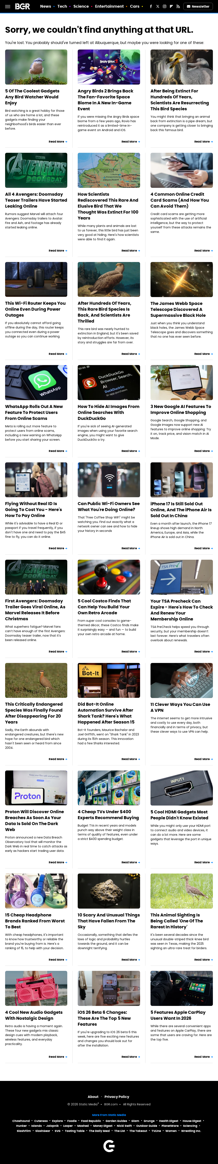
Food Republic (91, 1121)
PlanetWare (170, 1126)
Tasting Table (75, 1131)
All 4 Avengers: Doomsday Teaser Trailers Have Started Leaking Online (36, 200)
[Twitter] (157, 6)
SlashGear (42, 1131)
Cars (134, 6)
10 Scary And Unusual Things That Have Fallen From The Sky (109, 921)
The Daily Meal (99, 1131)
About (93, 1097)
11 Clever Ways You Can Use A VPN (180, 707)
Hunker (21, 1126)
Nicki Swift (124, 1126)
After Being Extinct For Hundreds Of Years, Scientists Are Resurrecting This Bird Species (180, 100)
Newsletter (198, 6)
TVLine (156, 1131)
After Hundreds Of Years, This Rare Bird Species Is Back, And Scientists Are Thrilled (104, 312)
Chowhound (21, 1121)
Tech (62, 6)
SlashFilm (24, 1131)
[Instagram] (164, 6)
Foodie (72, 1121)
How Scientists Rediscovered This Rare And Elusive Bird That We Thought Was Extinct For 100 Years (108, 206)
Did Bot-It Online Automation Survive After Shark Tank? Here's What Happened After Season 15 (106, 713)
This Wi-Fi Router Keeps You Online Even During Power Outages (35, 309)
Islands (36, 1126)
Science (81, 6)
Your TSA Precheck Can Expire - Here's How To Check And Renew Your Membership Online (182, 610)
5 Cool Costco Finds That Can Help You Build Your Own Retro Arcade (104, 607)
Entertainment (109, 6)
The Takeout (138, 1131)
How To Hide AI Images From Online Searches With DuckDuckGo (108, 412)
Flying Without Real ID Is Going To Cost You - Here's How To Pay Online (33, 509)
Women (171, 1131)
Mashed (83, 1126)
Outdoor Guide (146, 1126)
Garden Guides (116, 1121)
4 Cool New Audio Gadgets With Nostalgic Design (34, 1015)
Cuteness (41, 1121)
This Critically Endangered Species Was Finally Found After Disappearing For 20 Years (34, 713)
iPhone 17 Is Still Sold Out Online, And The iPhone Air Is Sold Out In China (181, 509)
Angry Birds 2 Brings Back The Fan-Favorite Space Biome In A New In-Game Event (105, 100)
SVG (57, 1131)
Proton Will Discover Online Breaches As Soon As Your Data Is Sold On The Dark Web (34, 820)
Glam (135, 1121)
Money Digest (102, 1126)
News (45, 6)
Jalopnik (52, 1126)
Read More (56, 141)
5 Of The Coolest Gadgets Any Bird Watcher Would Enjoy (32, 97)
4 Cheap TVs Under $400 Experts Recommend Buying (108, 814)
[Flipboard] (171, 6)
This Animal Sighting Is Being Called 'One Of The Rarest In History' (177, 921)
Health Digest (168, 1121)
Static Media (88, 1104)
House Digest (192, 1121)
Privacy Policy (117, 1097)
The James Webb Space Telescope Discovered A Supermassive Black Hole (178, 309)
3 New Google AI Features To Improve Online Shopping (181, 409)
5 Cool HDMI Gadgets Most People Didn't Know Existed (179, 815)
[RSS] (178, 6)
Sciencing (190, 1126)
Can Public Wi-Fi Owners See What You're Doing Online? (109, 506)
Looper (68, 1126)
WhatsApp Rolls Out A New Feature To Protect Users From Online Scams (34, 412)
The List (119, 1131)
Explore (57, 1121)
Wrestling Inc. (191, 1131)
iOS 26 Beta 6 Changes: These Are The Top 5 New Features (104, 1018)
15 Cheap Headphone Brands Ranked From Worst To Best (35, 921)
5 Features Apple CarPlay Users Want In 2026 (178, 1015)
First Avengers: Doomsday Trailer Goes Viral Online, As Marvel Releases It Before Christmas (35, 610)
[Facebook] (151, 6)
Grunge (149, 1121)
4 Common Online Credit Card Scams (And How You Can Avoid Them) (180, 200)
